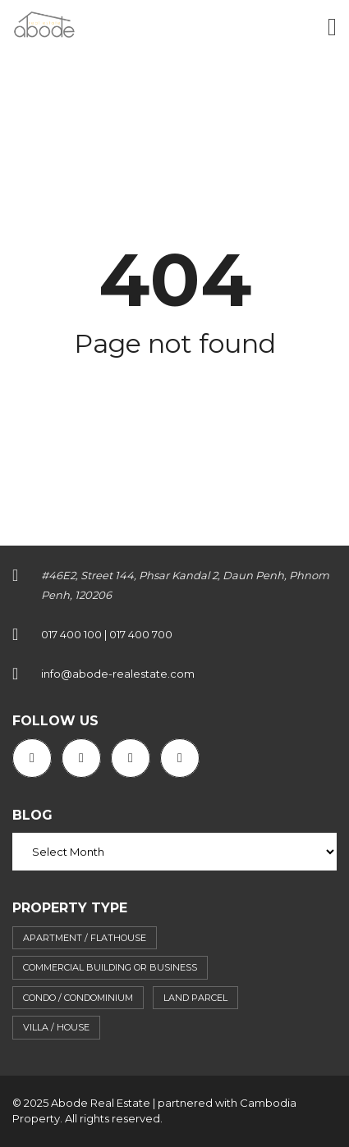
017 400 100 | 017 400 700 (106, 634)
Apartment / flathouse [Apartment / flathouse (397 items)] (84, 938)
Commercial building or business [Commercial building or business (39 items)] (110, 967)
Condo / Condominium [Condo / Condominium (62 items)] (78, 997)
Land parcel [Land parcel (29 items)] (195, 997)
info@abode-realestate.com (118, 673)
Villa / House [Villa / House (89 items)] (56, 1027)
